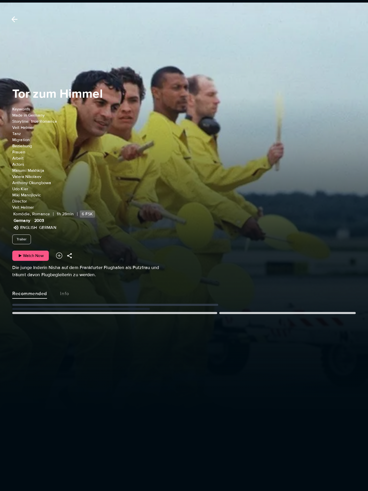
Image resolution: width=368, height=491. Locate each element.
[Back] (13, 19)
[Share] (69, 255)
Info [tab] (64, 292)
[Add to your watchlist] (59, 255)
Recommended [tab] (29, 292)
